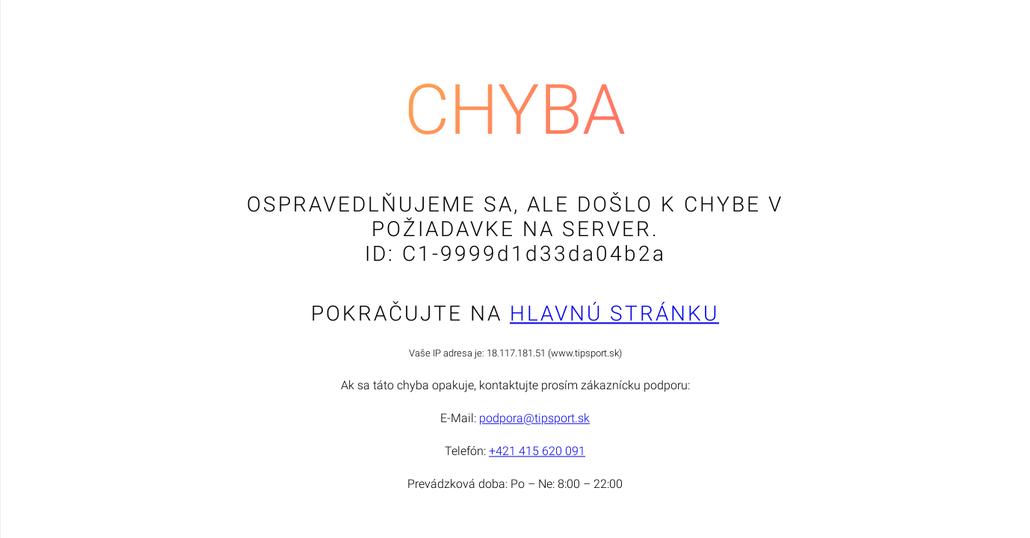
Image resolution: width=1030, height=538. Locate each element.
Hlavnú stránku (614, 314)
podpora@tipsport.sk (534, 419)
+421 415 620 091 (537, 452)
